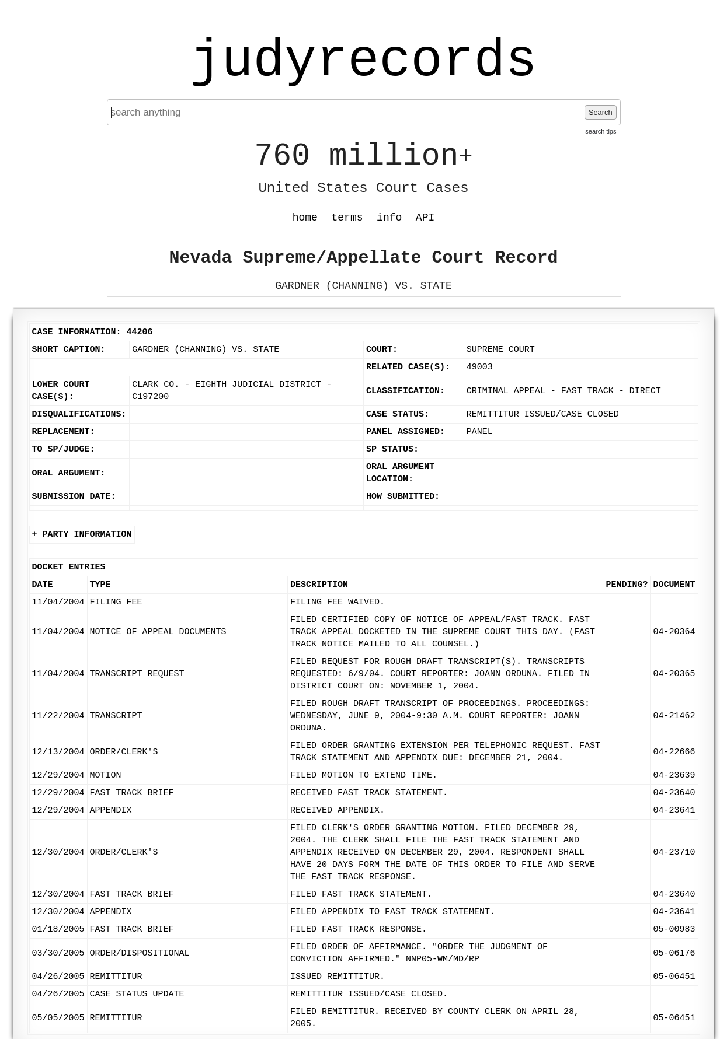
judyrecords (363, 61)
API (425, 217)
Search (601, 112)
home (305, 217)
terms (347, 217)
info (389, 217)
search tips (600, 131)
